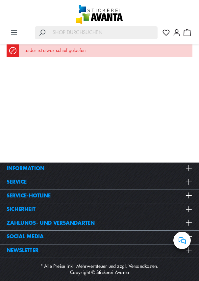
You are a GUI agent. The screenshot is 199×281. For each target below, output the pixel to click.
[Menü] (14, 32)
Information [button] (99, 168)
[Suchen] (42, 32)
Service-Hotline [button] (99, 196)
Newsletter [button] (99, 250)
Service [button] (99, 182)
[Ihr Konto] (176, 32)
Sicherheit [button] (99, 209)
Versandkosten (143, 266)
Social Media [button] (99, 237)
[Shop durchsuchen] (104, 32)
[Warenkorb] (187, 32)
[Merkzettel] (166, 32)
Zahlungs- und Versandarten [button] (99, 223)
